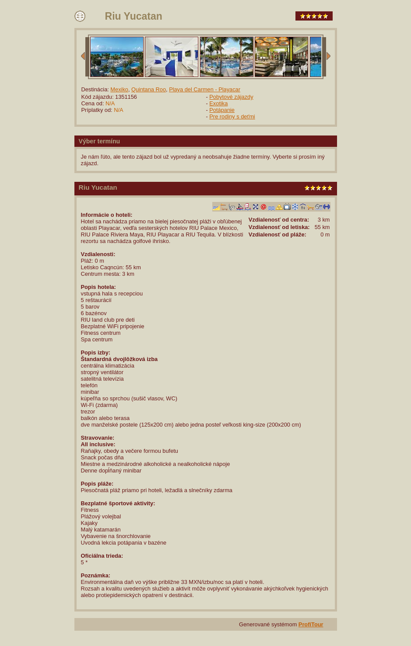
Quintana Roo (148, 89)
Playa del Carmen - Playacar (204, 89)
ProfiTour (311, 624)
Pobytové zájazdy (231, 97)
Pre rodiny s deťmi (232, 116)
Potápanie (222, 110)
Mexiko (119, 89)
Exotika (218, 103)
